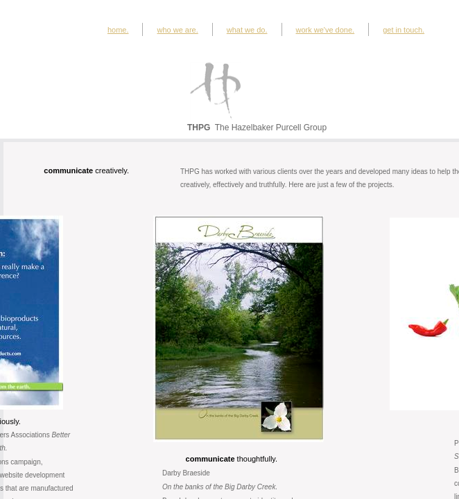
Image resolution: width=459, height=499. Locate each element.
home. (118, 30)
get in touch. (403, 30)
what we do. (247, 30)
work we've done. (325, 30)
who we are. (177, 30)
